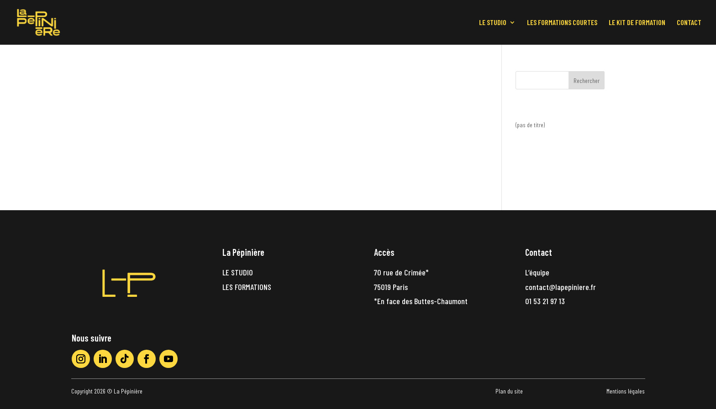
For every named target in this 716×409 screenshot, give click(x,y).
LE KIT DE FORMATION (637, 22)
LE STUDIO (492, 22)
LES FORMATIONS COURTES (562, 22)
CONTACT (689, 22)
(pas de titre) (530, 125)
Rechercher (587, 80)
